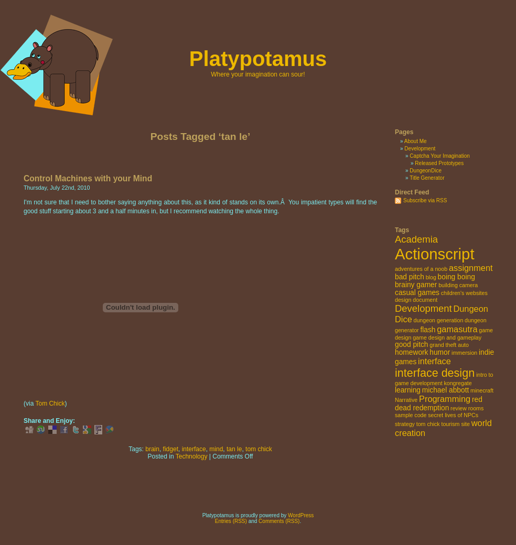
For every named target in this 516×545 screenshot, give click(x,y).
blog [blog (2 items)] (431, 277)
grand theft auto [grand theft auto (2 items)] (449, 345)
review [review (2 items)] (458, 408)
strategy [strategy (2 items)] (405, 424)
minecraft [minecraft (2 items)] (481, 390)
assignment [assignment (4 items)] (471, 267)
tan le (234, 449)
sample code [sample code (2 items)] (410, 415)
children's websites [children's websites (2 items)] (464, 293)
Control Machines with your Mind (88, 178)
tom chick (258, 449)
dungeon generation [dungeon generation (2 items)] (439, 320)
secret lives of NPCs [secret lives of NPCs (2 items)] (453, 415)
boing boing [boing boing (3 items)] (456, 277)
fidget (170, 449)
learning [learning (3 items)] (408, 390)
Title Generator (427, 178)
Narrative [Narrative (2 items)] (406, 400)
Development (419, 148)
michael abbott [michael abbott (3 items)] (445, 390)
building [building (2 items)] (448, 285)
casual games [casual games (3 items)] (417, 293)
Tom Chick (49, 403)
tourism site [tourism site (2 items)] (455, 424)
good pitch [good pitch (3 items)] (411, 344)
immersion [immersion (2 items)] (464, 353)
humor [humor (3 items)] (439, 352)
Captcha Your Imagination (440, 156)
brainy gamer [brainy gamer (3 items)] (416, 285)
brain (152, 449)
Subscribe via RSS (425, 200)
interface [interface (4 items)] (434, 361)
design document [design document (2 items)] (416, 300)
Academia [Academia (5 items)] (416, 239)
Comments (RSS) (279, 521)
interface (194, 449)
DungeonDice (426, 170)
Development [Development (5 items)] (423, 308)
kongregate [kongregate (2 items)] (457, 383)
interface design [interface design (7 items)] (435, 372)
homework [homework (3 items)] (411, 352)
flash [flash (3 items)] (427, 330)
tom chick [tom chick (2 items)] (428, 424)
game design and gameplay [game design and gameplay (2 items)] (447, 337)
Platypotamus (258, 58)
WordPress (301, 515)
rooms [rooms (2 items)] (476, 408)
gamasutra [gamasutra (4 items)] (457, 329)
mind (216, 449)
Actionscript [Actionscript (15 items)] (435, 254)
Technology (192, 456)
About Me (415, 141)
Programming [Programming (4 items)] (444, 399)
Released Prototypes (439, 163)
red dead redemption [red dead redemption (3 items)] (438, 404)
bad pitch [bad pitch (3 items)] (409, 277)
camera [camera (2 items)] (468, 285)
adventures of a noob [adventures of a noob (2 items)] (421, 269)
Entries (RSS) (231, 521)
